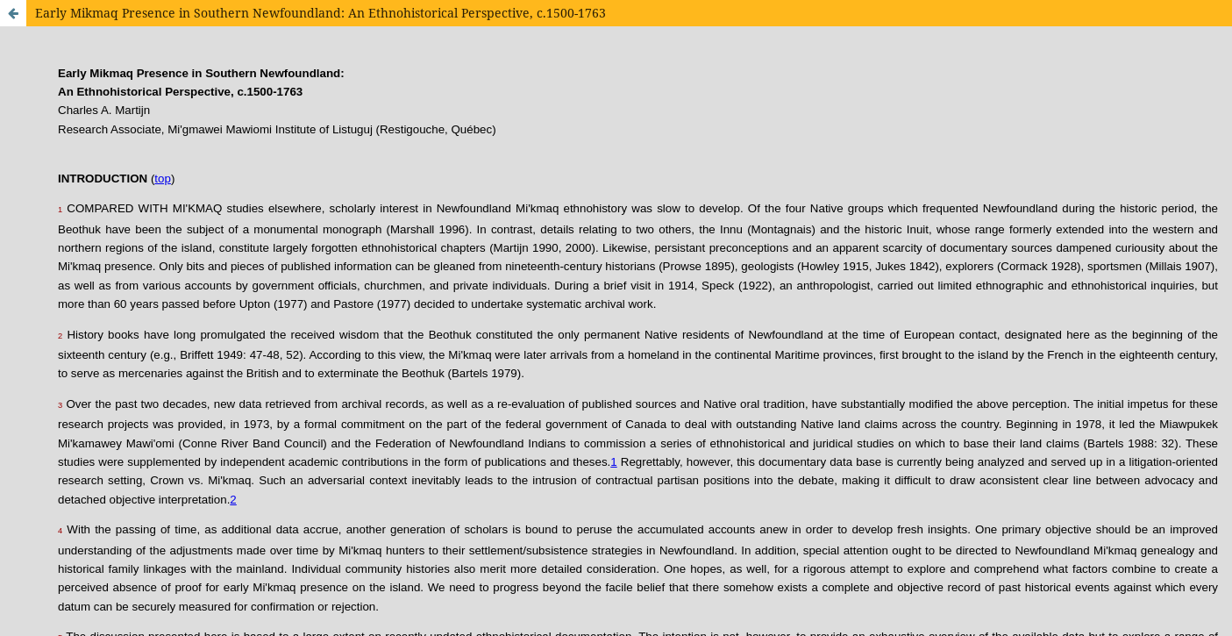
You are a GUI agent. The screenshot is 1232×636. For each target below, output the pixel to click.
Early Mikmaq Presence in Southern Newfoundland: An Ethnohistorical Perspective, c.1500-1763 (320, 12)
